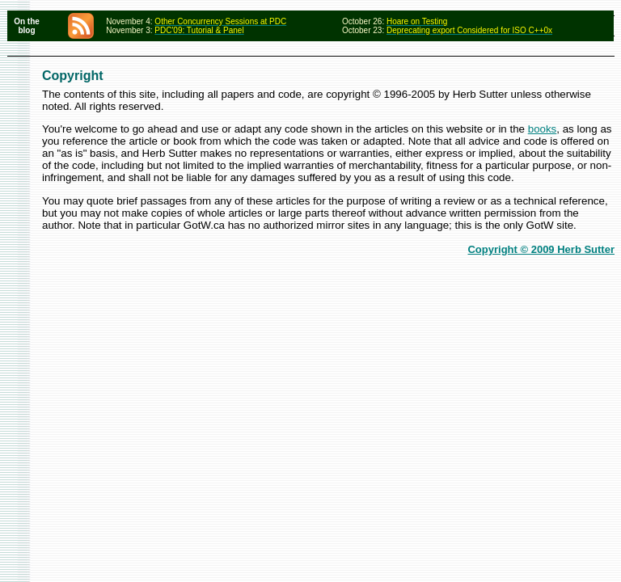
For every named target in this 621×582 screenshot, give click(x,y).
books (542, 129)
